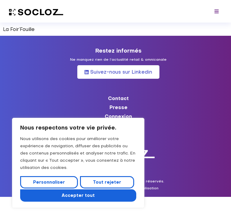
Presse (118, 107)
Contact (118, 98)
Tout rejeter (107, 183)
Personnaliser (49, 183)
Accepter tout (78, 195)
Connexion (118, 116)
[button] (216, 11)
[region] (78, 163)
